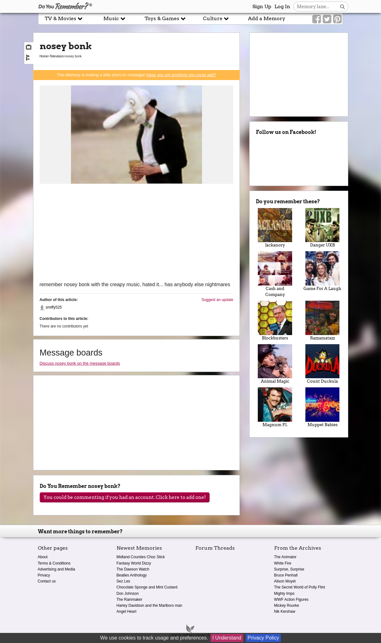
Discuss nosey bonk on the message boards (80, 363)
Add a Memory (266, 18)
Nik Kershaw (284, 611)
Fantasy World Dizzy (134, 563)
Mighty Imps (284, 593)
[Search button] (342, 6)
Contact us (47, 581)
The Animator (285, 557)
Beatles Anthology (132, 575)
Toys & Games (165, 18)
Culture (216, 18)
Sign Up (261, 6)
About (43, 557)
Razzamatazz (322, 320)
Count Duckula (322, 364)
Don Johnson (128, 593)
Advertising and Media (56, 569)
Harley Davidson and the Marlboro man (149, 605)
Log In (282, 6)
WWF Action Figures (291, 599)
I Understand (226, 637)
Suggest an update (217, 300)
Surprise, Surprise (289, 569)
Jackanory (275, 228)
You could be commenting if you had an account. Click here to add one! (124, 497)
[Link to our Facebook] (316, 19)
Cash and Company (275, 274)
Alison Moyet (285, 581)
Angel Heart (126, 611)
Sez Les (123, 581)
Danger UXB (322, 228)
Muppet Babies (322, 407)
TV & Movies (64, 18)
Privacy (44, 575)
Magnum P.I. (275, 407)
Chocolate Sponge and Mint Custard (147, 587)
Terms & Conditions (54, 563)
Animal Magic (275, 364)
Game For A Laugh (322, 271)
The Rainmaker (129, 599)
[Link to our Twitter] (327, 19)
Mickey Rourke (286, 605)
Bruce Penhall (286, 575)
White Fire (283, 563)
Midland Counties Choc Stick (141, 557)
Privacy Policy (263, 637)
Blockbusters (275, 320)
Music (114, 18)
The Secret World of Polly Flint (299, 587)
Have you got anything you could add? (181, 74)
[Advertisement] (137, 233)
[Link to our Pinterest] (337, 19)
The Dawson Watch (133, 569)
